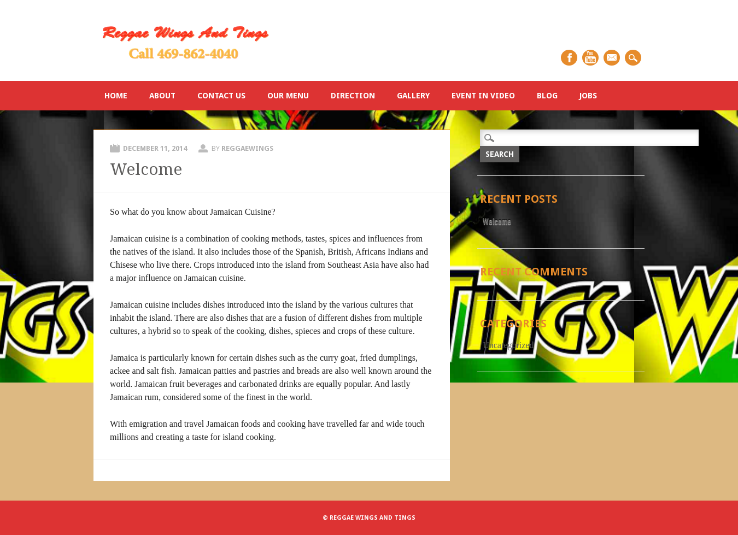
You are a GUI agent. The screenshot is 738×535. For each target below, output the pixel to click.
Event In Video (483, 95)
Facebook (569, 58)
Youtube (590, 58)
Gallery (413, 95)
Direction (353, 95)
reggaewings (247, 148)
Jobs (588, 95)
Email (612, 58)
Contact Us (221, 95)
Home (115, 95)
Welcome (146, 169)
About (162, 95)
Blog (547, 95)
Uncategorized (508, 345)
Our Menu (288, 95)
